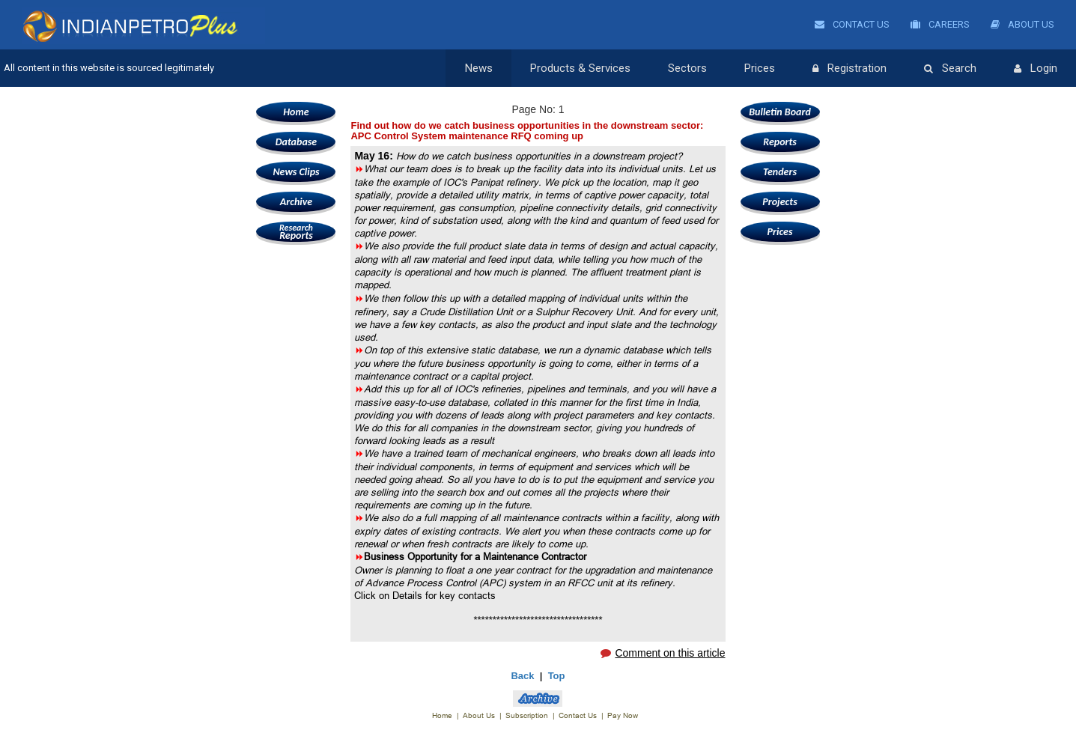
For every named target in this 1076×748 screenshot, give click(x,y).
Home (295, 112)
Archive (296, 201)
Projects (779, 201)
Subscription (526, 715)
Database (296, 142)
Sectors (687, 68)
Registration (849, 69)
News (479, 68)
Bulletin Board (780, 112)
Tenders (780, 171)
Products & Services (580, 68)
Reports (295, 232)
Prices (759, 68)
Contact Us (852, 24)
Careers (940, 24)
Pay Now (622, 715)
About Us (1022, 24)
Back (522, 675)
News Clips (296, 171)
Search (950, 69)
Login (1035, 69)
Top (556, 675)
